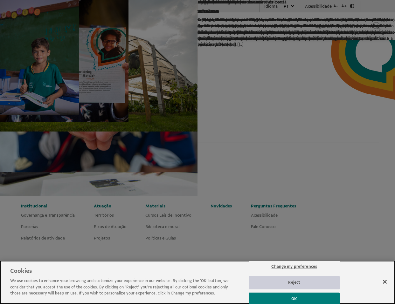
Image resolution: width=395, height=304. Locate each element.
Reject (294, 292)
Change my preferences (294, 276)
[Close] (385, 291)
